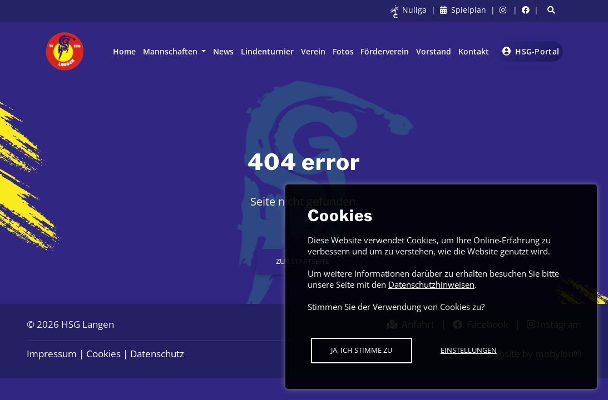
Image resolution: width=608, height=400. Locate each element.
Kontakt (473, 51)
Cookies (103, 353)
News (223, 51)
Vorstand (433, 51)
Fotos (343, 51)
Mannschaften (171, 51)
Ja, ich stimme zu (361, 350)
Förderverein (384, 51)
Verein (313, 51)
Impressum (52, 353)
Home (124, 51)
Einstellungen (469, 350)
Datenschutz (157, 353)
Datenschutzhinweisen (431, 284)
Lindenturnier (267, 51)
